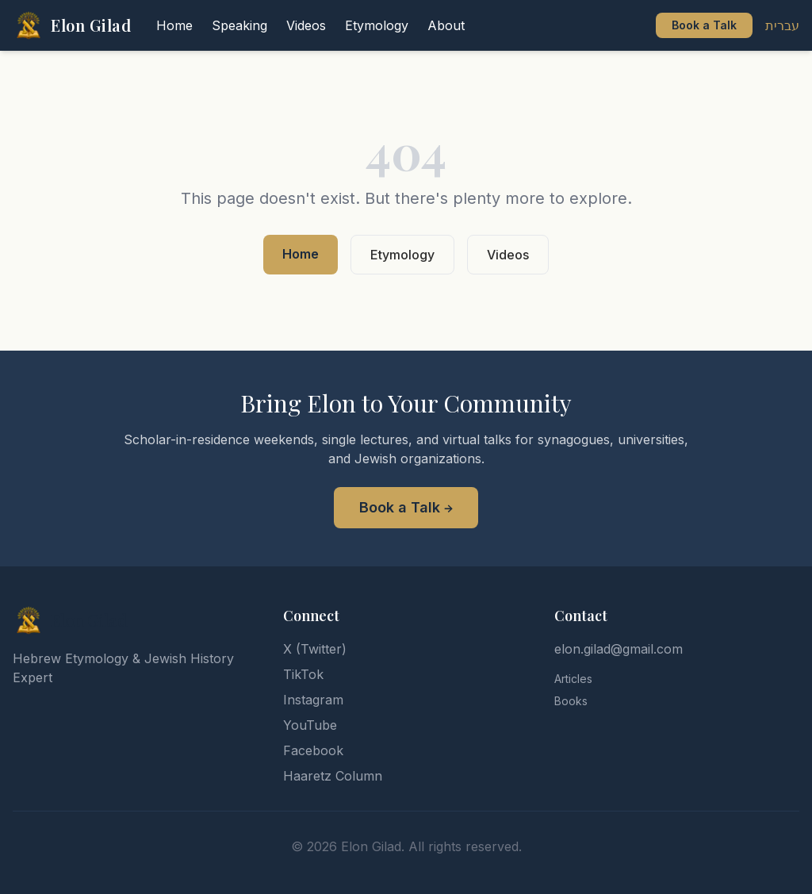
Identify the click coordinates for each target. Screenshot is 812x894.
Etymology (402, 255)
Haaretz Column (332, 776)
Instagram (313, 700)
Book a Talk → (406, 507)
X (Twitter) (315, 649)
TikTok (303, 674)
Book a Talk (704, 25)
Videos (508, 255)
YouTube (310, 725)
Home (300, 254)
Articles (573, 678)
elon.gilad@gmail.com (618, 649)
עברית (782, 25)
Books (571, 701)
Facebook (313, 750)
